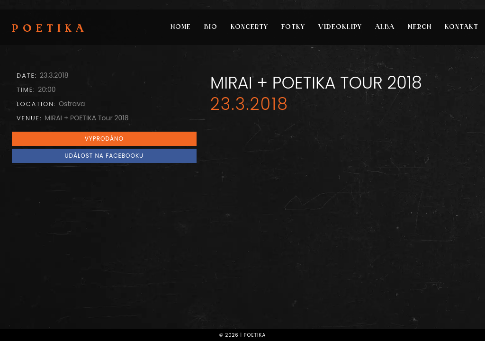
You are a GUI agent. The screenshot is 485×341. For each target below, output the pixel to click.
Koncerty (249, 27)
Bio (210, 27)
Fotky (293, 27)
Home (181, 27)
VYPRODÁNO (104, 139)
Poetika (50, 29)
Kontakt (461, 27)
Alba (385, 27)
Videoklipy (340, 27)
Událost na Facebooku (104, 156)
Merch (419, 27)
